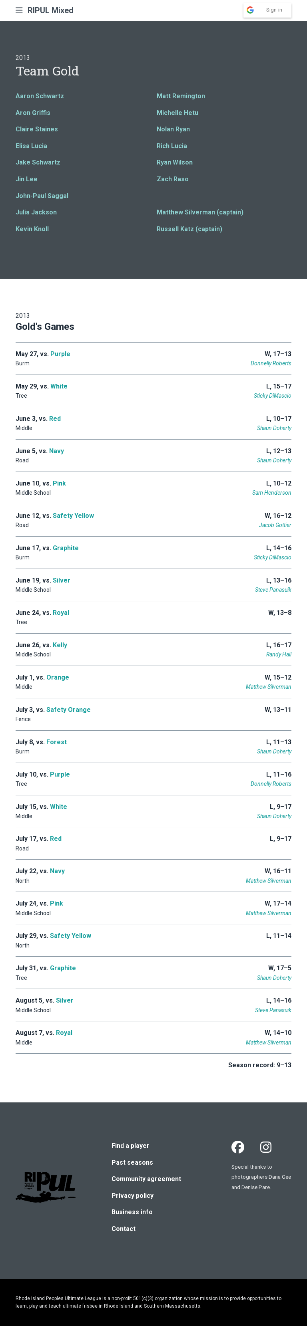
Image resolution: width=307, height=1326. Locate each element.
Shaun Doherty (274, 428)
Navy (56, 451)
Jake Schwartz (38, 162)
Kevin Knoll (32, 229)
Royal (61, 612)
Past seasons (132, 1162)
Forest (56, 742)
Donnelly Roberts (271, 363)
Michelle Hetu (177, 113)
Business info (132, 1212)
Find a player (131, 1146)
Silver (61, 580)
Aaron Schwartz (40, 96)
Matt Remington (181, 96)
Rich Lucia (172, 146)
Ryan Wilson (175, 162)
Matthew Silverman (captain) (200, 212)
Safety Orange (68, 710)
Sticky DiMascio (272, 395)
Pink (59, 483)
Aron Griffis (33, 113)
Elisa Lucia (31, 146)
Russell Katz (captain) (189, 229)
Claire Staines (37, 129)
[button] (19, 10)
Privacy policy (133, 1195)
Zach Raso (173, 179)
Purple (60, 354)
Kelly (60, 645)
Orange (57, 677)
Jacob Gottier (275, 525)
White (59, 386)
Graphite (66, 548)
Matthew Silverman (268, 687)
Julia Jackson (36, 212)
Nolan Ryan (173, 129)
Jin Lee (27, 179)
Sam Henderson (271, 493)
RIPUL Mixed (51, 10)
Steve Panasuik (273, 590)
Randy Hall (278, 654)
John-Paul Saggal (42, 196)
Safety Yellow (73, 515)
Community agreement (146, 1179)
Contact (124, 1229)
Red (55, 418)
